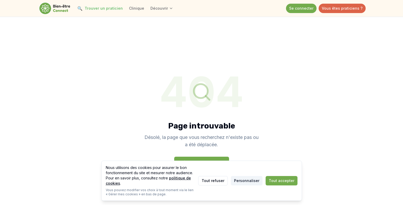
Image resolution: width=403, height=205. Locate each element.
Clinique (136, 8)
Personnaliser (246, 180)
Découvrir (161, 8)
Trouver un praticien (100, 8)
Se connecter (301, 8)
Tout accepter (281, 180)
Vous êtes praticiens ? (342, 8)
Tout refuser (213, 180)
